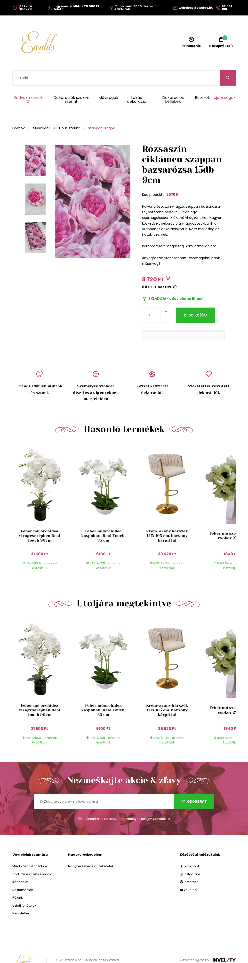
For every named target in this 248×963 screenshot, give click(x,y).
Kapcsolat (20, 866)
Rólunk (17, 882)
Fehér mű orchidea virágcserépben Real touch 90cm (39, 520)
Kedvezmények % (28, 84)
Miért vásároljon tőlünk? (30, 851)
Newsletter (20, 898)
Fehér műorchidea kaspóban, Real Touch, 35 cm (103, 520)
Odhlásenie (161, 803)
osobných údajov (138, 803)
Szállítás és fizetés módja (32, 859)
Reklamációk (22, 874)
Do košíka (198, 300)
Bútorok (202, 83)
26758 (172, 179)
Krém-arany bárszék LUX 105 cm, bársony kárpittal (167, 520)
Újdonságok (225, 83)
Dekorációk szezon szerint (71, 84)
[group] (44, 494)
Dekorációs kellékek (173, 84)
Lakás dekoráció (136, 84)
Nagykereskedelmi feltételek (91, 851)
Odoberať (194, 786)
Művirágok (108, 83)
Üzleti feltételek (24, 890)
